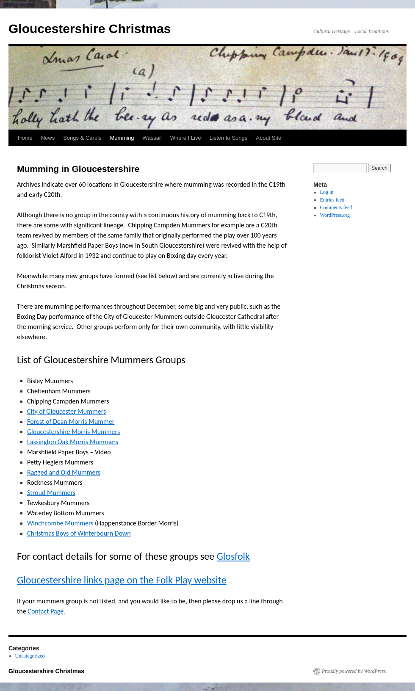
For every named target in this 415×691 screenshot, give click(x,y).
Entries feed (332, 200)
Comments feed (336, 207)
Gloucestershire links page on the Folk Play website (122, 580)
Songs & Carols (82, 138)
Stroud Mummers (51, 493)
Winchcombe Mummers (60, 523)
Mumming (122, 138)
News (48, 138)
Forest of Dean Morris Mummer (70, 421)
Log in (327, 192)
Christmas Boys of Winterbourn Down (79, 533)
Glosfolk (233, 556)
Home (25, 138)
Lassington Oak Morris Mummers (72, 442)
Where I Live (185, 138)
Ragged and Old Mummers (63, 472)
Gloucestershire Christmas (89, 29)
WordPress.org (335, 215)
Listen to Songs (229, 138)
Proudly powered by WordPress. (354, 671)
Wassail (152, 138)
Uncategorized (30, 656)
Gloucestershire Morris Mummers (73, 432)
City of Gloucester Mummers (66, 411)
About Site (268, 138)
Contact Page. (46, 611)
